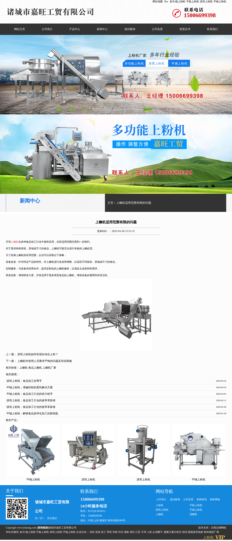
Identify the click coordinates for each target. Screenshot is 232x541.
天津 (144, 532)
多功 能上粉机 (178, 1)
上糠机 (23, 368)
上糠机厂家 (49, 368)
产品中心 (74, 29)
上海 (149, 532)
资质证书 (184, 29)
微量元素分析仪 (173, 532)
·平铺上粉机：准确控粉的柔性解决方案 (29, 387)
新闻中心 (102, 29)
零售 (110, 532)
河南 (115, 532)
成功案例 (129, 29)
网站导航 (164, 491)
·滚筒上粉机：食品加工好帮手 (24, 381)
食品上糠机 (35, 368)
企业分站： (82, 532)
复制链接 (43, 528)
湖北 (132, 532)
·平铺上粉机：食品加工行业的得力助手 (29, 394)
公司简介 (47, 29)
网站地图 (158, 1)
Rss (166, 1)
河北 (121, 532)
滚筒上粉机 (206, 1)
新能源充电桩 (195, 532)
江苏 (138, 532)
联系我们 (212, 29)
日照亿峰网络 (218, 528)
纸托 (184, 532)
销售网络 (215, 499)
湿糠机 (193, 514)
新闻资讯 (202, 499)
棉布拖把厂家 (211, 532)
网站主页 (19, 29)
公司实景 (157, 29)
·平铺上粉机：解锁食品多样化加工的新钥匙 (32, 414)
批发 (98, 532)
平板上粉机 (192, 1)
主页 (110, 203)
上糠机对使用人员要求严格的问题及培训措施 (44, 361)
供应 (92, 532)
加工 (104, 532)
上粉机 (159, 505)
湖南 (127, 532)
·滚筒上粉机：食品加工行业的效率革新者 (30, 401)
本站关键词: (12, 532)
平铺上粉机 (220, 1)
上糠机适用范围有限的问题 (133, 203)
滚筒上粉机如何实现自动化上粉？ (37, 354)
